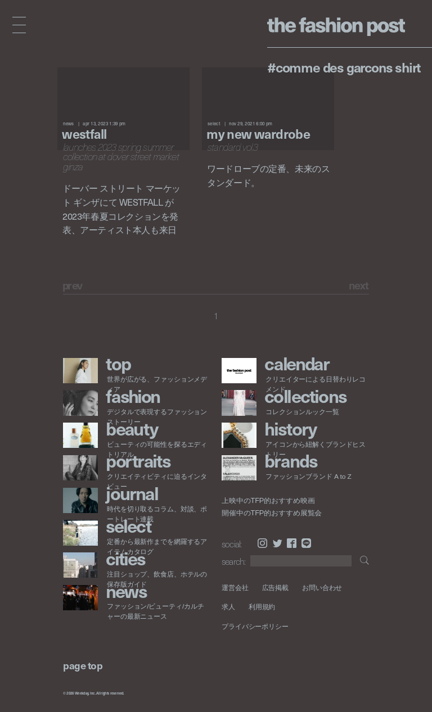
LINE (306, 543)
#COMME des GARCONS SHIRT (344, 67)
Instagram (262, 543)
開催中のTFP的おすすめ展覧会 (272, 513)
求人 (228, 606)
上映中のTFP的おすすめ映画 (268, 501)
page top (82, 665)
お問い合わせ (322, 587)
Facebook (291, 543)
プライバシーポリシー (255, 626)
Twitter (277, 543)
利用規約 (262, 606)
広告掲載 (275, 587)
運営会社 (235, 587)
